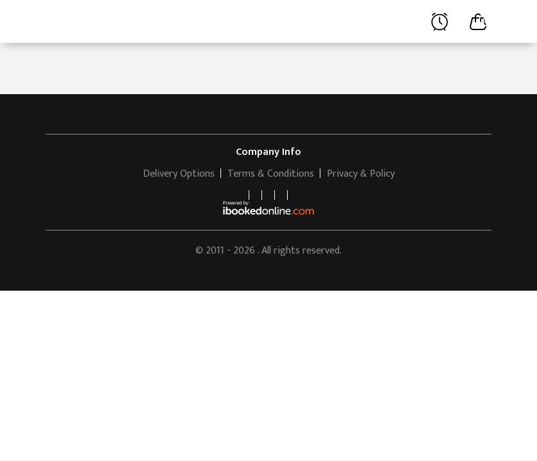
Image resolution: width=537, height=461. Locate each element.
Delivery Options (179, 173)
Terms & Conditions (270, 173)
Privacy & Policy (361, 173)
